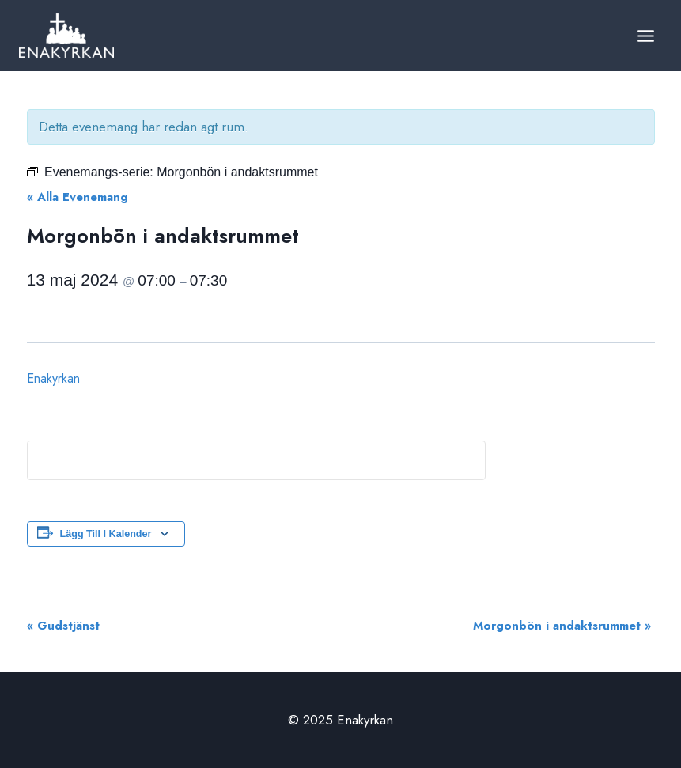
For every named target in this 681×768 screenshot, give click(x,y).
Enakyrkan (53, 378)
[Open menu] (645, 35)
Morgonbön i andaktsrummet (562, 625)
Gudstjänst (63, 625)
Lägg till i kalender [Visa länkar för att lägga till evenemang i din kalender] (106, 533)
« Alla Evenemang (77, 197)
